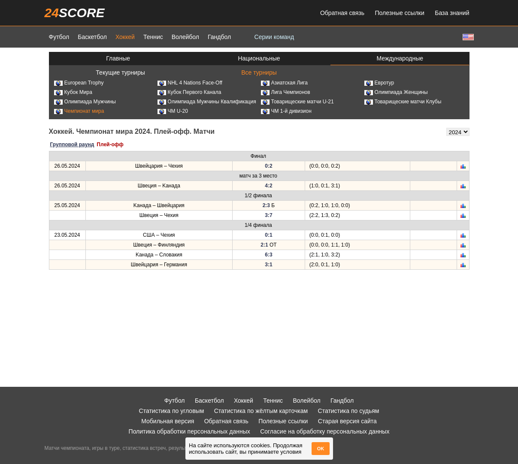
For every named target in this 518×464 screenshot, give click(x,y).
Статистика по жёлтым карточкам (261, 410)
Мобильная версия (167, 421)
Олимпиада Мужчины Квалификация (207, 102)
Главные (118, 58)
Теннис (153, 36)
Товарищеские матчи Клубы (403, 102)
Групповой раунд (72, 145)
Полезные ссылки (399, 12)
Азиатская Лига (284, 83)
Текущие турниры (120, 72)
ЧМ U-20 (173, 111)
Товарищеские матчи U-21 (297, 102)
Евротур (379, 83)
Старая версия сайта (347, 421)
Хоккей (125, 36)
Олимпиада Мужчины (85, 102)
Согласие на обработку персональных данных (324, 431)
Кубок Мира (73, 92)
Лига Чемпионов (285, 92)
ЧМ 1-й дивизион (286, 111)
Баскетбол (92, 36)
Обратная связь (342, 12)
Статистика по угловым (171, 410)
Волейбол (185, 36)
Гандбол (219, 36)
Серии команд (274, 36)
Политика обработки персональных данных (189, 431)
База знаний (452, 12)
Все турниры (259, 72)
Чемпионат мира (79, 111)
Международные (400, 58)
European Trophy (79, 83)
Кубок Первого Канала (189, 92)
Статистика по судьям (348, 410)
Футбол (59, 36)
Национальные (259, 58)
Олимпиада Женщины (396, 92)
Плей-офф (110, 145)
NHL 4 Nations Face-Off (190, 83)
